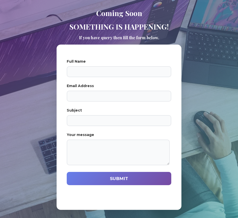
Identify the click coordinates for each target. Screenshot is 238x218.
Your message (119, 148)
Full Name (119, 68)
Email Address (119, 93)
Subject (119, 117)
